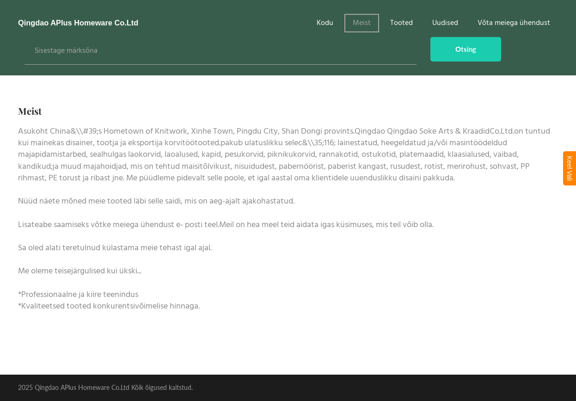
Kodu (325, 23)
